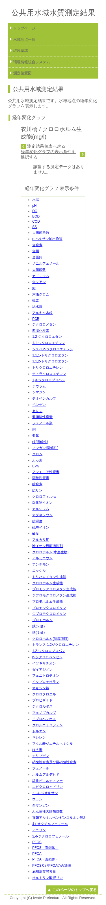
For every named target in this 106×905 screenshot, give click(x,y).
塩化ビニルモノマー (47, 781)
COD (36, 221)
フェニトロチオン (45, 676)
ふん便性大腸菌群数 (47, 811)
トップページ (24, 28)
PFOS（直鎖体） (45, 848)
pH (34, 206)
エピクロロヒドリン (47, 787)
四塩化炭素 (40, 331)
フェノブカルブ (44, 713)
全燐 (35, 251)
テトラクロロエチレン (49, 374)
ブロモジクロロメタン (49, 608)
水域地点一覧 (24, 39)
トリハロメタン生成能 (49, 577)
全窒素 (37, 245)
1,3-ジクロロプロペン (48, 380)
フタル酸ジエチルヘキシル (52, 744)
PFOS (37, 842)
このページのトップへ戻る (75, 890)
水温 (35, 200)
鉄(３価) (38, 632)
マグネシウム (42, 515)
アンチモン (40, 564)
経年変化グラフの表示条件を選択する (48, 154)
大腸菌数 (39, 270)
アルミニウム (42, 558)
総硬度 (37, 521)
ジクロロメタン (44, 324)
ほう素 (37, 750)
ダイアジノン (42, 670)
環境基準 (20, 50)
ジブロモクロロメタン (49, 614)
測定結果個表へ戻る (46, 146)
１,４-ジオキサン (45, 793)
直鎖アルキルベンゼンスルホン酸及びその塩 (66, 818)
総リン (37, 490)
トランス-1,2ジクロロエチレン (55, 645)
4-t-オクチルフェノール (50, 824)
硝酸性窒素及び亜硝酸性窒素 (54, 762)
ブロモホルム (42, 620)
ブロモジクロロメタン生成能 (54, 589)
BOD (36, 216)
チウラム (39, 386)
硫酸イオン (40, 528)
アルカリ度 (40, 540)
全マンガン (40, 805)
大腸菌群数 (40, 233)
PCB (35, 319)
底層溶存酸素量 (44, 872)
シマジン (39, 392)
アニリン (39, 830)
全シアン (39, 282)
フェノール (40, 768)
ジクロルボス (42, 706)
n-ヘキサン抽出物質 (47, 239)
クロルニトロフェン (47, 725)
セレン (37, 411)
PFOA (37, 854)
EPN (35, 466)
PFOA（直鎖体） (45, 859)
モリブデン (40, 756)
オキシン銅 (40, 688)
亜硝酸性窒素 (42, 417)
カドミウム (40, 276)
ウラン (37, 799)
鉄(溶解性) (40, 442)
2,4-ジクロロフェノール (50, 836)
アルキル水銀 (42, 313)
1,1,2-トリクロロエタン (50, 361)
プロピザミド (42, 700)
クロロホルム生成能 (47, 583)
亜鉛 (35, 436)
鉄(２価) (38, 626)
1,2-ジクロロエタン (47, 337)
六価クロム (40, 294)
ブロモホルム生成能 (47, 602)
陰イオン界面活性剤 (47, 546)
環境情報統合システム (31, 62)
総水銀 (37, 307)
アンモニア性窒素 (45, 472)
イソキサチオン (44, 663)
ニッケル (39, 571)
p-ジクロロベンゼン (47, 657)
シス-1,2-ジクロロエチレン (52, 349)
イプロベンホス (44, 719)
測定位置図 (22, 73)
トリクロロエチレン (47, 368)
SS (34, 227)
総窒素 (37, 484)
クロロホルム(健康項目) (50, 639)
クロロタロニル (44, 694)
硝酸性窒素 (40, 478)
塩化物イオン (42, 503)
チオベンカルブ (44, 398)
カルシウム (40, 509)
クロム (37, 454)
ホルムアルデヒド (45, 775)
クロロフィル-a (44, 497)
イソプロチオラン (45, 682)
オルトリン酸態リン (47, 878)
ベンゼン (39, 405)
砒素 (35, 301)
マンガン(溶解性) (45, 448)
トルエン (39, 731)
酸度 (35, 533)
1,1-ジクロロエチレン (48, 343)
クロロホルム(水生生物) (50, 552)
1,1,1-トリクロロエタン (50, 355)
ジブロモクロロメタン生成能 (54, 595)
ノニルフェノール (45, 263)
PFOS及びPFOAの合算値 (51, 866)
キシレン (39, 737)
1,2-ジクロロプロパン (48, 651)
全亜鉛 (37, 257)
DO (34, 211)
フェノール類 (42, 423)
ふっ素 (37, 460)
